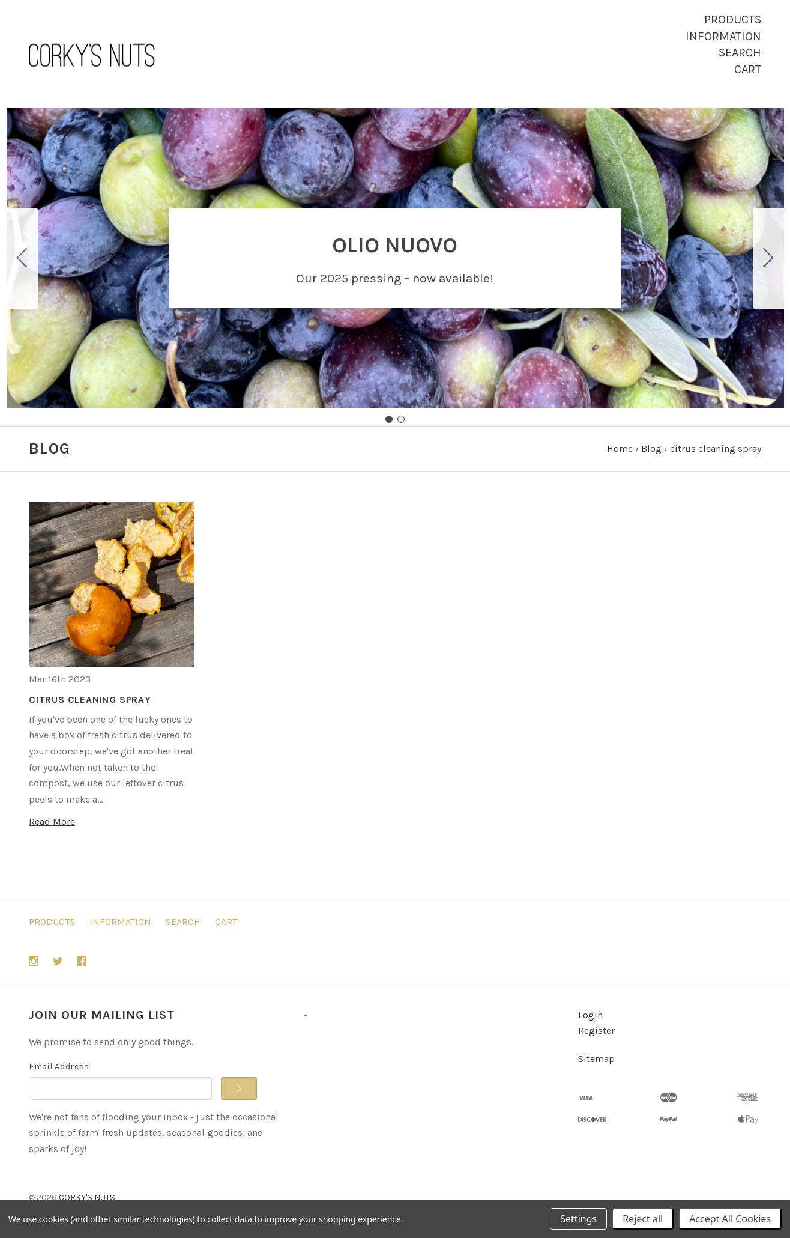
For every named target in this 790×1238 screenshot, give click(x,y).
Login (590, 1015)
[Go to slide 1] (389, 419)
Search (740, 52)
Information (723, 36)
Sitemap (596, 1058)
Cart (747, 69)
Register (596, 1030)
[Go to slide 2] (22, 258)
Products (732, 19)
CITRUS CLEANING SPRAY (90, 699)
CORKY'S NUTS (87, 1197)
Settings (578, 1218)
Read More (52, 821)
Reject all (643, 1218)
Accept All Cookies (730, 1218)
